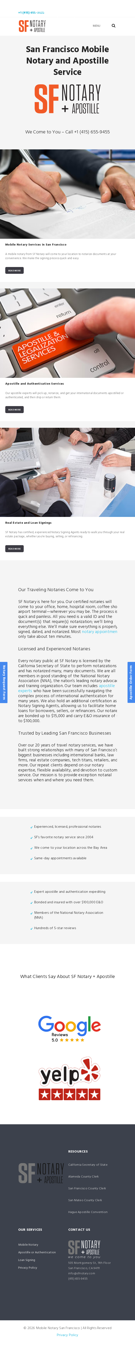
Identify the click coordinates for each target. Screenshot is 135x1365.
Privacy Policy (27, 1268)
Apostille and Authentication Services (34, 384)
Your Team (79, 11)
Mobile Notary (59, 4)
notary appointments (101, 632)
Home (30, 4)
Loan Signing (44, 11)
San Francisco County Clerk (87, 1189)
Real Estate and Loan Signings (28, 523)
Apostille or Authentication (37, 1253)
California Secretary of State (88, 1165)
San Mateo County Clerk (85, 1200)
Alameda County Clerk (83, 1177)
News (39, 19)
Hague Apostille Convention (88, 1212)
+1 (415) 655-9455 (31, 12)
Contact (66, 19)
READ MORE (14, 270)
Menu (97, 26)
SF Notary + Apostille (93, 977)
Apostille (94, 4)
